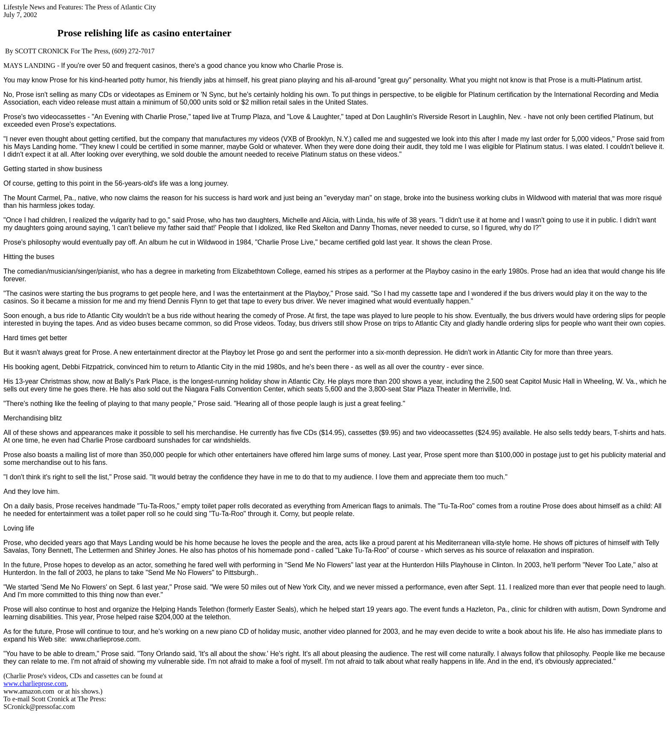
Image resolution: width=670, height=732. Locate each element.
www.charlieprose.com (34, 683)
